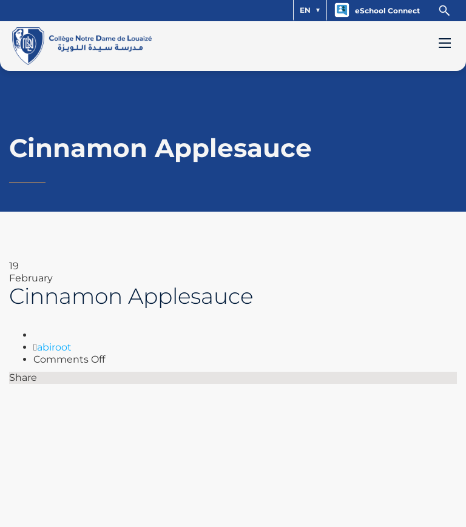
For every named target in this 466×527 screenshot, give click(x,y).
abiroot (54, 347)
